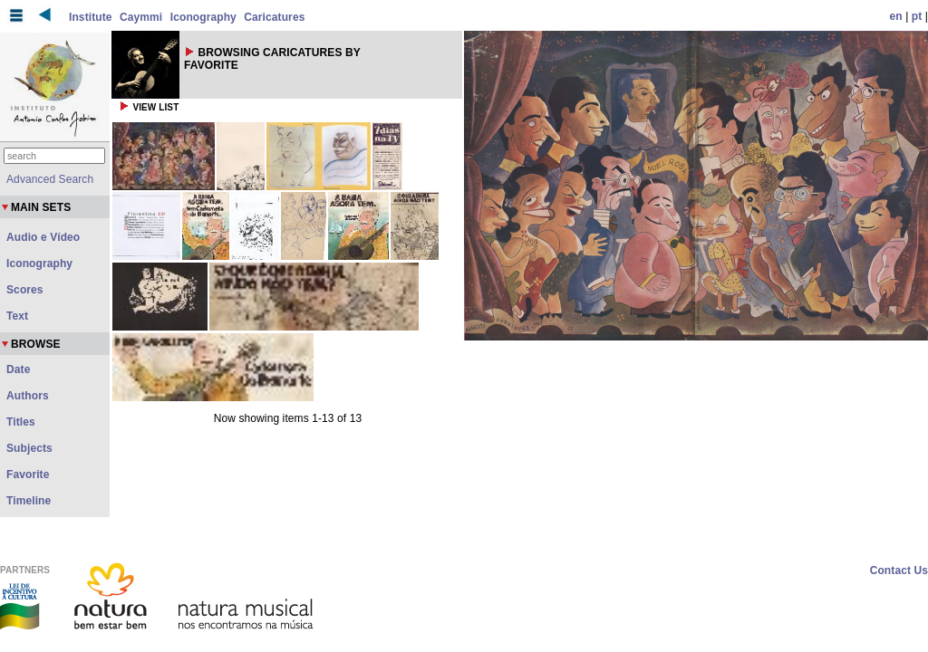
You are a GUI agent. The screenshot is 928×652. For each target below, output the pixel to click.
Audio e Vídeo (43, 237)
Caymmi (141, 17)
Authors (27, 395)
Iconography (203, 17)
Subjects (29, 448)
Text (17, 316)
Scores (25, 289)
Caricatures (274, 17)
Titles (20, 422)
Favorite (27, 474)
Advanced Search (49, 179)
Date (18, 369)
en (896, 16)
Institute (90, 17)
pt (917, 16)
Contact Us (899, 570)
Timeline (28, 500)
